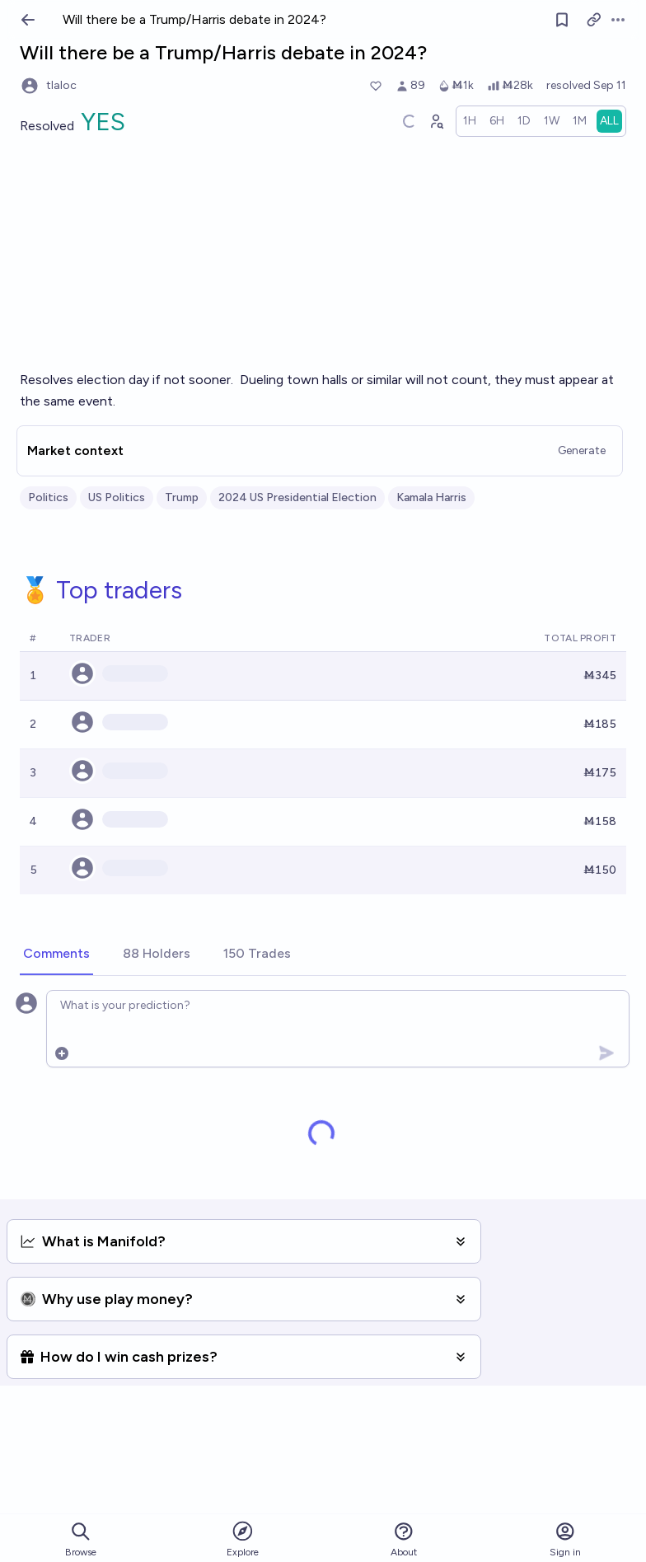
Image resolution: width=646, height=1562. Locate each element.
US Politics (116, 497)
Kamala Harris (431, 497)
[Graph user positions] (435, 121)
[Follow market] (561, 20)
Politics (48, 497)
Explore (243, 1538)
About (404, 1539)
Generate (582, 450)
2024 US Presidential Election (297, 497)
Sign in (565, 1539)
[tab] (56, 954)
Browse (80, 1539)
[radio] (470, 121)
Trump (182, 497)
